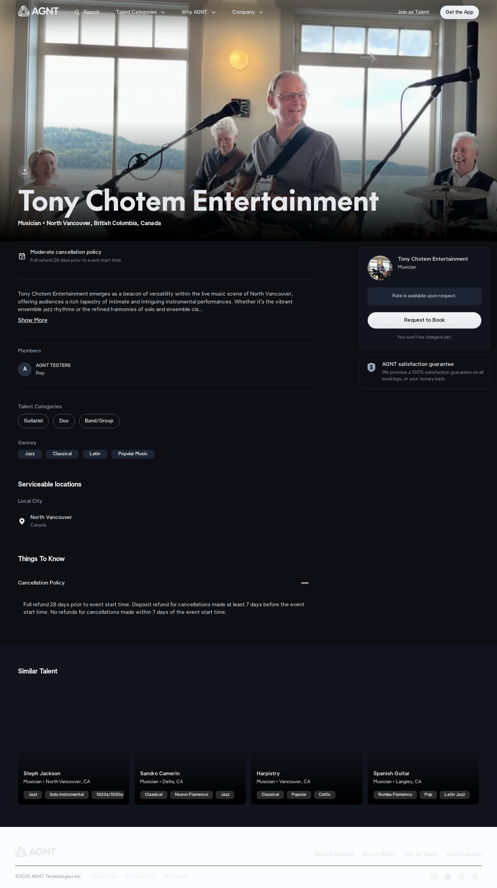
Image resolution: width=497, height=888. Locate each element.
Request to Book (424, 320)
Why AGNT (199, 12)
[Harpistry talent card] (306, 742)
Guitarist (33, 421)
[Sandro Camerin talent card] (190, 742)
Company (248, 12)
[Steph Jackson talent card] (73, 742)
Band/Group (99, 421)
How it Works (379, 854)
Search (86, 12)
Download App (464, 854)
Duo (64, 421)
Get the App (460, 12)
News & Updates (334, 854)
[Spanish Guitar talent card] (423, 742)
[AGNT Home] (38, 12)
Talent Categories (141, 12)
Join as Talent (413, 12)
